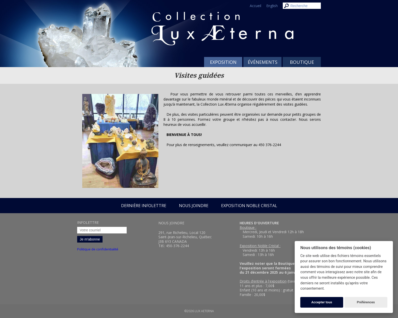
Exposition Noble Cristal (249, 205)
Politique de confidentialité (97, 249)
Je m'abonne (90, 239)
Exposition (223, 62)
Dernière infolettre (143, 205)
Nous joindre (193, 205)
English (272, 5)
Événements (262, 62)
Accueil (255, 5)
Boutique (302, 62)
